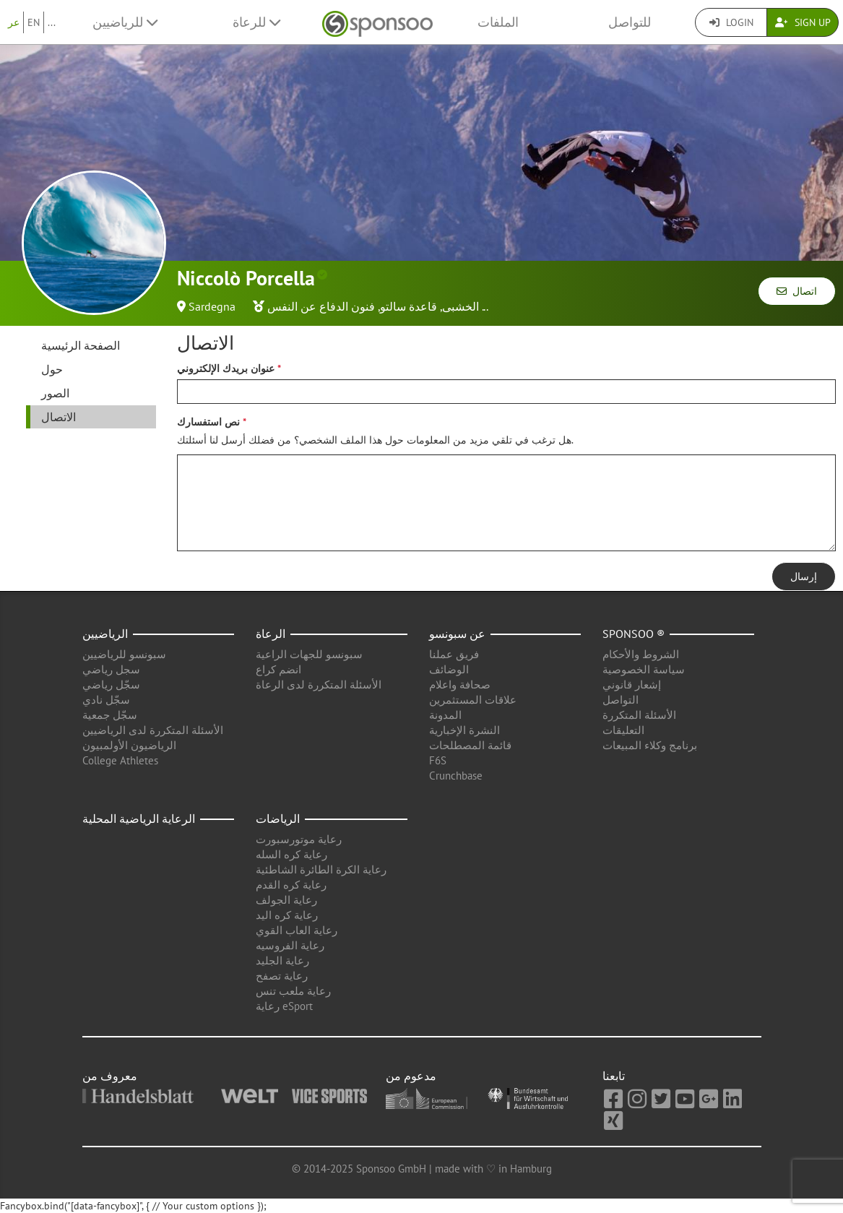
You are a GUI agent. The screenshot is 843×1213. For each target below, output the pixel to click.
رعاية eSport (284, 1006)
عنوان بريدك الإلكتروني (225, 368)
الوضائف (449, 669)
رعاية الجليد (282, 960)
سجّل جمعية (109, 715)
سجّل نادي (106, 700)
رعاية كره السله (291, 854)
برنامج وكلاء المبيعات (649, 745)
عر (14, 22)
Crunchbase (456, 775)
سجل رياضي (111, 669)
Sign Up (803, 22)
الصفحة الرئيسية (80, 345)
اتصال (797, 291)
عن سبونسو (457, 633)
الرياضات (278, 818)
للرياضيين (124, 22)
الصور (55, 393)
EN (33, 22)
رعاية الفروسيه (290, 945)
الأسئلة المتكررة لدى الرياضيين (152, 730)
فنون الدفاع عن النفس (321, 306)
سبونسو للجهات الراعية (309, 654)
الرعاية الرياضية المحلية (138, 818)
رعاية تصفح (282, 976)
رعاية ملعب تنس (293, 991)
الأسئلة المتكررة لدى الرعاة (318, 684)
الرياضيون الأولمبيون (129, 745)
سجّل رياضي (111, 684)
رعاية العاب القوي (296, 930)
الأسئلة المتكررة (639, 715)
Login (731, 22)
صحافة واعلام (459, 684)
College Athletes (120, 760)
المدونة (445, 715)
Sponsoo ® (633, 633)
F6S (437, 760)
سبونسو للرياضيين (124, 654)
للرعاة (256, 22)
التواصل (620, 700)
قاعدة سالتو (408, 306)
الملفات (498, 22)
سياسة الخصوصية (643, 669)
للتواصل (629, 22)
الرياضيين (105, 633)
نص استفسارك (208, 421)
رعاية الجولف (286, 900)
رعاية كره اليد (287, 915)
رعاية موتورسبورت (299, 839)
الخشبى (460, 306)
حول (52, 369)
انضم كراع (278, 669)
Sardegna (212, 306)
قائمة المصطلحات (470, 745)
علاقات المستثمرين (472, 700)
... (52, 22)
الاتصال (58, 417)
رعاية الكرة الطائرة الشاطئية (321, 869)
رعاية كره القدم (291, 885)
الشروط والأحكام (640, 654)
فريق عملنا (454, 654)
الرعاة (270, 633)
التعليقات (623, 730)
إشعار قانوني (631, 684)
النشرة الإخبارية (464, 730)
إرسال (803, 576)
